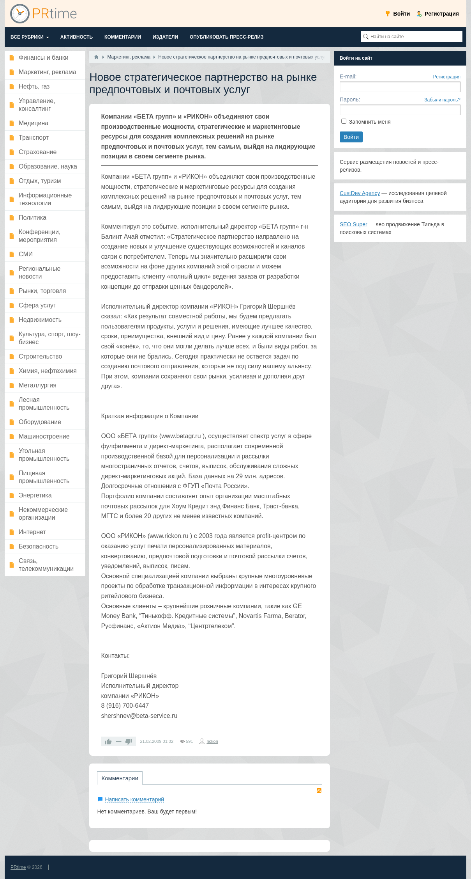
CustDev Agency (360, 193)
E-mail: (348, 76)
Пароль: (350, 99)
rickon (212, 741)
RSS (319, 790)
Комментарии (119, 778)
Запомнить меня (370, 122)
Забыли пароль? (442, 100)
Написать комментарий (134, 799)
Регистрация (446, 77)
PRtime (18, 867)
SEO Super (353, 224)
